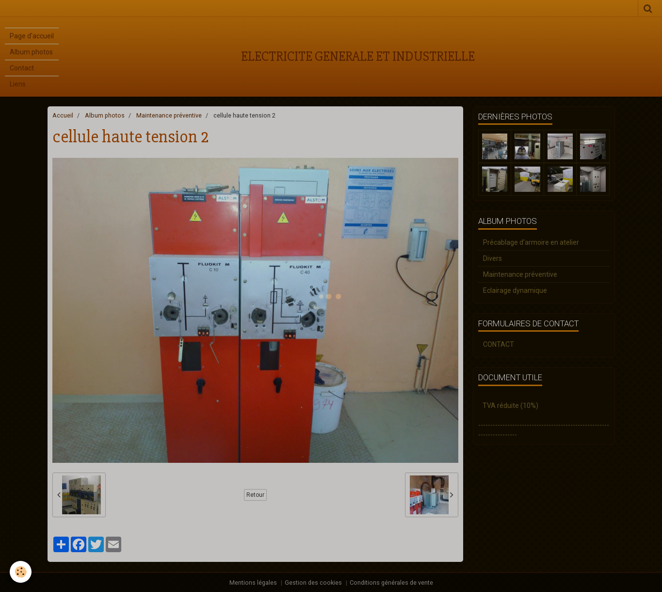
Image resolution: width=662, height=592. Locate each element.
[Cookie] (21, 572)
